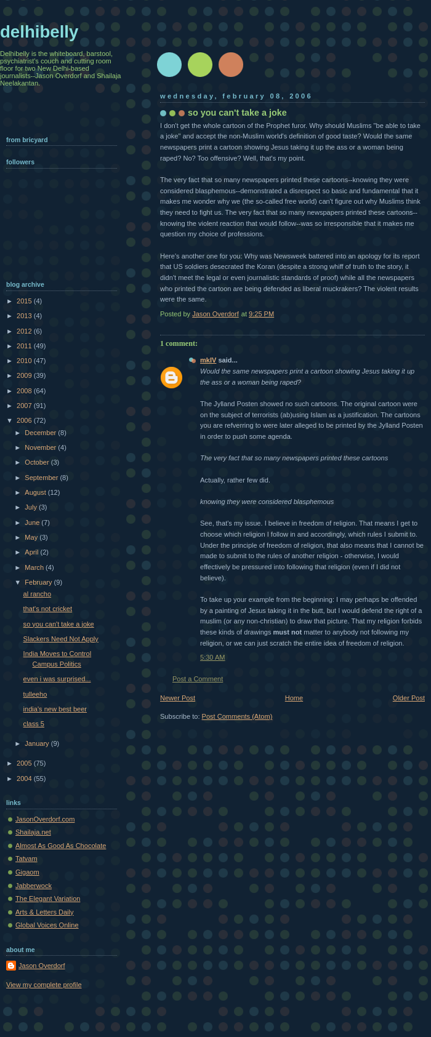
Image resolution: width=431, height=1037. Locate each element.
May (32, 537)
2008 (25, 390)
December (41, 432)
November (41, 447)
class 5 (33, 723)
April (32, 552)
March (35, 567)
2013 (25, 315)
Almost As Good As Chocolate (60, 845)
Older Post (409, 698)
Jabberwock (33, 885)
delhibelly (39, 31)
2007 (25, 405)
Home (294, 698)
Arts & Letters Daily (44, 912)
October (37, 462)
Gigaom (27, 872)
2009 (25, 375)
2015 (25, 301)
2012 (25, 331)
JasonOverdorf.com (45, 819)
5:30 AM (212, 657)
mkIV (208, 360)
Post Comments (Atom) (237, 716)
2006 (25, 420)
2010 (25, 360)
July (32, 507)
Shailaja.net (33, 832)
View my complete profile (44, 984)
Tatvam (26, 858)
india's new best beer (55, 709)
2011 (25, 346)
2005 (25, 763)
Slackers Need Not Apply (61, 639)
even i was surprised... (57, 679)
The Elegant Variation (47, 898)
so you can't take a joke (58, 624)
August (36, 492)
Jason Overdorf (41, 965)
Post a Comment (197, 679)
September (42, 477)
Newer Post (177, 698)
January (37, 743)
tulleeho (35, 694)
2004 (25, 778)
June (33, 522)
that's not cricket (47, 608)
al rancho (37, 594)
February (39, 582)
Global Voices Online (47, 925)
